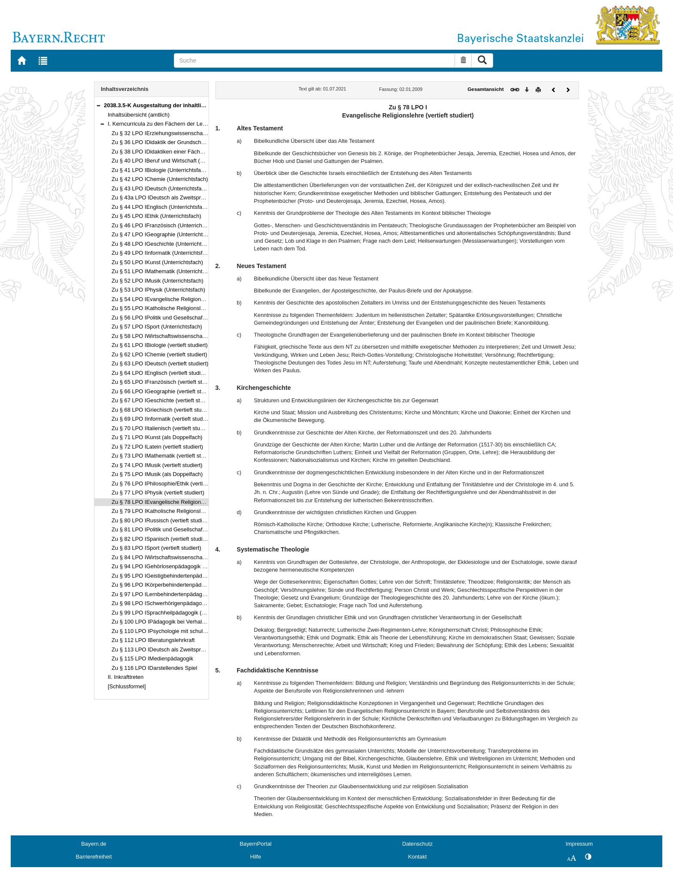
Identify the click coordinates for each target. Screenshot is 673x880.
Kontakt (417, 856)
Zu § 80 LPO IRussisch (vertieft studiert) (161, 520)
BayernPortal (256, 844)
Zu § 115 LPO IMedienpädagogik (152, 658)
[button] (98, 105)
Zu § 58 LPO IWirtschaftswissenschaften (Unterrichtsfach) (183, 336)
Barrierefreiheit (94, 856)
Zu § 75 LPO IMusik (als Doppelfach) (157, 474)
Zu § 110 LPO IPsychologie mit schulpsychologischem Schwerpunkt (195, 631)
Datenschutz (417, 844)
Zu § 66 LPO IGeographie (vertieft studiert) (164, 391)
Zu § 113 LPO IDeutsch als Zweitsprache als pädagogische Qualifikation (201, 649)
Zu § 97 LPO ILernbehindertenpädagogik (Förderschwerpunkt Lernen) (198, 594)
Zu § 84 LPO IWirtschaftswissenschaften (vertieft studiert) (182, 557)
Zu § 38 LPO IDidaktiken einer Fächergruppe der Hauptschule (188, 151)
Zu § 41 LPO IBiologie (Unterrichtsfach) (160, 170)
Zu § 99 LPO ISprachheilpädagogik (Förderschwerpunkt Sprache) (192, 612)
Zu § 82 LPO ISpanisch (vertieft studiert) (161, 539)
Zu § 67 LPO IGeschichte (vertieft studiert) (164, 400)
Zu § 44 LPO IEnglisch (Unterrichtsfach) (161, 207)
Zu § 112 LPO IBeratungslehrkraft (153, 640)
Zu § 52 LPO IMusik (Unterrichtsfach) (157, 280)
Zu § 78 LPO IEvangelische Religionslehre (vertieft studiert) (185, 502)
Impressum (579, 844)
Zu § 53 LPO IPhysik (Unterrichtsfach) (158, 289)
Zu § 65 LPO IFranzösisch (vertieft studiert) (165, 382)
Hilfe (255, 856)
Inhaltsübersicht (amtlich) (139, 115)
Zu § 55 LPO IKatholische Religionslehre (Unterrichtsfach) (183, 308)
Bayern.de (93, 844)
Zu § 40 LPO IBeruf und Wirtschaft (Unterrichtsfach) (175, 160)
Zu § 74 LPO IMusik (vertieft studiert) (157, 465)
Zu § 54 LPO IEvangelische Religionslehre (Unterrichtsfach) (185, 299)
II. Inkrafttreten (126, 677)
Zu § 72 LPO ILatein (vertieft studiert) (157, 446)
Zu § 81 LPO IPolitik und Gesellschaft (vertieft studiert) (179, 529)
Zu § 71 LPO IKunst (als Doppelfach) (157, 437)
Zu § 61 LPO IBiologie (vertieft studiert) (160, 345)
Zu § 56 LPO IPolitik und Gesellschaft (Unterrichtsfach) (179, 317)
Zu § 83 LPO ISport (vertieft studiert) (156, 548)
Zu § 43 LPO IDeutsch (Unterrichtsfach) (160, 188)
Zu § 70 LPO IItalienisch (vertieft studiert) (162, 428)
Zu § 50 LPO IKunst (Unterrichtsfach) (157, 262)
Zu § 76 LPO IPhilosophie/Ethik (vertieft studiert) (171, 483)
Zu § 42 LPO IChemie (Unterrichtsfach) (160, 179)
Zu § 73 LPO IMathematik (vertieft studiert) (164, 455)
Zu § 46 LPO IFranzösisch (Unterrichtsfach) (165, 225)
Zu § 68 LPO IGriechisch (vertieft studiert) (163, 410)
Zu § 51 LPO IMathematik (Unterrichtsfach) (165, 271)
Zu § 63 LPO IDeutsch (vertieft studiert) (160, 363)
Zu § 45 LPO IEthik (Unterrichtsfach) (156, 216)
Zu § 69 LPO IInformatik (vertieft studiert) (162, 419)
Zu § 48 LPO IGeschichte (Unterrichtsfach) (164, 244)
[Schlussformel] (127, 686)
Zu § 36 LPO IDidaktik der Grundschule (160, 142)
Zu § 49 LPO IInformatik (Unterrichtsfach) (162, 253)
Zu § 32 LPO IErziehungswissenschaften (162, 133)
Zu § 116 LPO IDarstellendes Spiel (154, 668)
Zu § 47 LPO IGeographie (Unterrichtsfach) (165, 234)
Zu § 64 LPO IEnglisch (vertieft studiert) (160, 373)
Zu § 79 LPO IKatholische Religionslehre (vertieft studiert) (182, 511)
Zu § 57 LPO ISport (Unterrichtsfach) (157, 326)
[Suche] (314, 60)
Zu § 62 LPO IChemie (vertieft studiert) (159, 354)
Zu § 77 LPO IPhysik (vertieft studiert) (158, 492)
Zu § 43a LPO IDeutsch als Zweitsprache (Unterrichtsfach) (183, 197)
